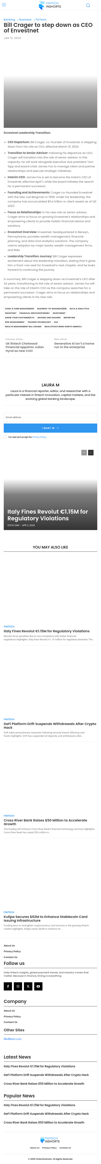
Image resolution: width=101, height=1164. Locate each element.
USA (56, 322)
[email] (50, 417)
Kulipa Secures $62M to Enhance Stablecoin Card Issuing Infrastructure (46, 918)
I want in (50, 428)
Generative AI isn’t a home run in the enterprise (74, 345)
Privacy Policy (39, 437)
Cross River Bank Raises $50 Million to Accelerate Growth (45, 822)
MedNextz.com (13, 1039)
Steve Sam (13, 525)
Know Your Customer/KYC (20, 317)
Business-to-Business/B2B (52, 308)
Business (25, 19)
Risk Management (15, 322)
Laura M (50, 385)
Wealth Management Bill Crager (23, 326)
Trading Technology (39, 322)
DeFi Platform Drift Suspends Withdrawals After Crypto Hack (50, 725)
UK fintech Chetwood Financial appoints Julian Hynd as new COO (25, 347)
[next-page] (91, 452)
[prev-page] (84, 452)
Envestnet (10, 313)
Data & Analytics (79, 308)
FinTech (41, 19)
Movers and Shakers (49, 317)
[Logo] (50, 5)
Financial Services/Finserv (34, 313)
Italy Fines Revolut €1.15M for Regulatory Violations (47, 515)
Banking (9, 19)
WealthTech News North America (63, 326)
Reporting (69, 317)
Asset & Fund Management (19, 308)
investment (59, 313)
